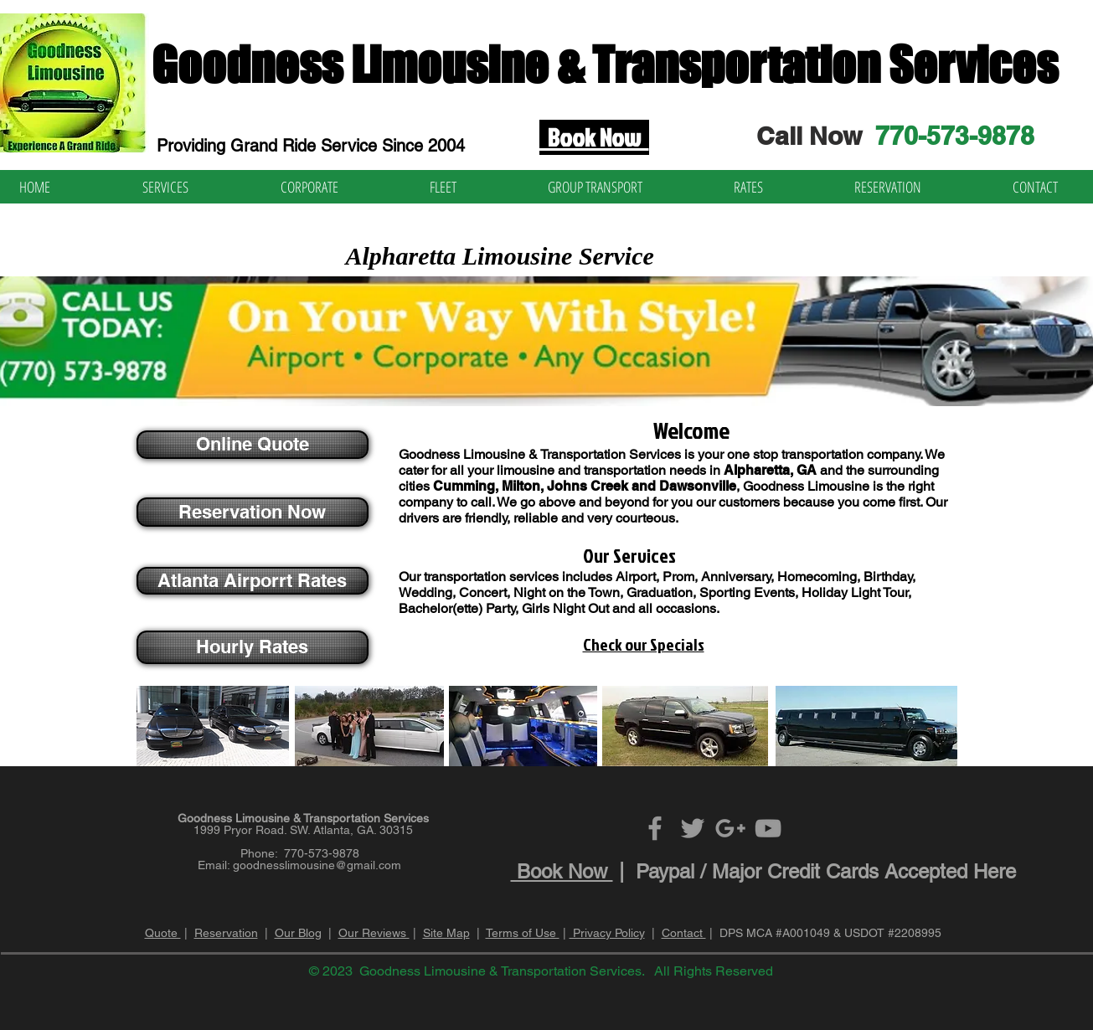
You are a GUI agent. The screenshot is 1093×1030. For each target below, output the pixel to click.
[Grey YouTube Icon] (768, 828)
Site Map (446, 933)
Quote (163, 933)
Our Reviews (374, 933)
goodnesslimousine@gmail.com (317, 865)
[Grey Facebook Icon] (655, 828)
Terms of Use (522, 933)
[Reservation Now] (253, 512)
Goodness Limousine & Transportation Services (605, 64)
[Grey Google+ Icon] (730, 828)
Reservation (226, 933)
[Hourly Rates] (253, 647)
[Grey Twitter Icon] (693, 828)
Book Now (562, 871)
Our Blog (298, 933)
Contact (684, 933)
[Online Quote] (253, 444)
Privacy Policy (607, 933)
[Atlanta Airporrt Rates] (253, 581)
